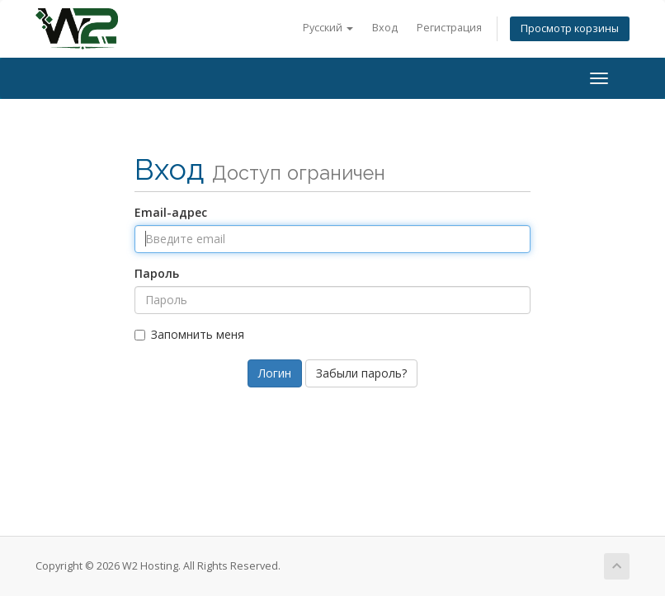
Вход (385, 28)
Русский (328, 28)
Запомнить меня (189, 334)
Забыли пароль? (361, 373)
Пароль (156, 273)
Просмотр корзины (570, 28)
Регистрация (449, 28)
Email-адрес (170, 212)
